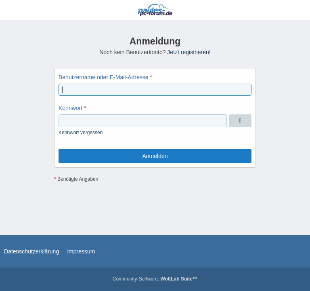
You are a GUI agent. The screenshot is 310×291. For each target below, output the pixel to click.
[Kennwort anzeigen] (240, 120)
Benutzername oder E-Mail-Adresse (104, 77)
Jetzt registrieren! (188, 52)
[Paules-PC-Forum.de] (155, 10)
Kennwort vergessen (81, 132)
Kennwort (70, 108)
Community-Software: (155, 279)
